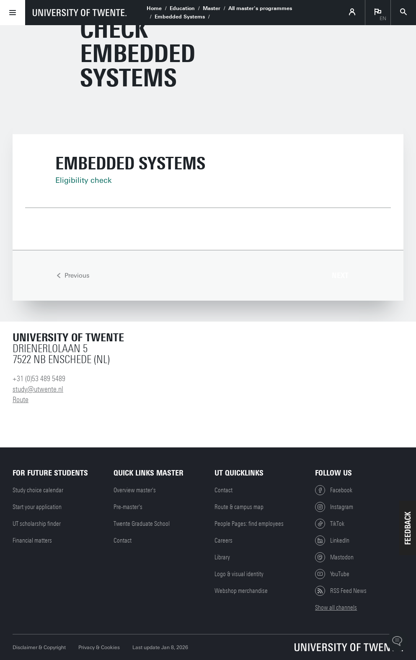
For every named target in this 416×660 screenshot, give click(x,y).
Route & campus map (239, 507)
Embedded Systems (180, 17)
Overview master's (135, 490)
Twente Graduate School (142, 523)
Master (211, 8)
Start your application (37, 507)
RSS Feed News (341, 591)
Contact (123, 540)
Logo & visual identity (239, 574)
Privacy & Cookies (99, 647)
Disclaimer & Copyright (39, 647)
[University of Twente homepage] (79, 12)
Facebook (333, 490)
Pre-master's (128, 507)
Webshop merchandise (241, 591)
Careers (223, 540)
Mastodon (334, 557)
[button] (407, 528)
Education (182, 8)
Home (154, 8)
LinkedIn (332, 540)
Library (222, 557)
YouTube (332, 574)
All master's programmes (260, 8)
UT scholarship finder (37, 523)
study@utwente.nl (38, 389)
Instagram (334, 507)
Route (20, 399)
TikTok (329, 524)
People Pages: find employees (249, 523)
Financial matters (32, 540)
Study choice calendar (38, 490)
